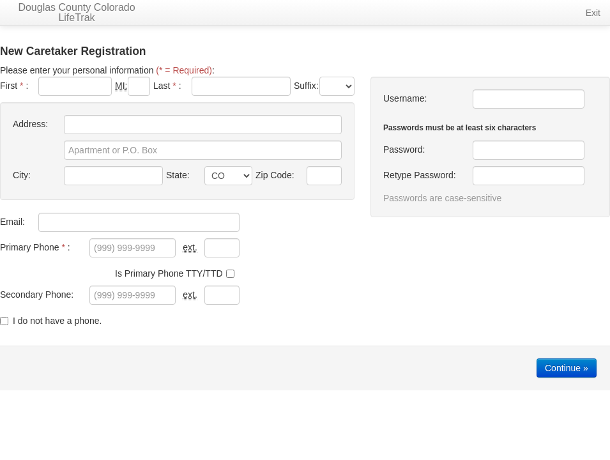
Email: (12, 222)
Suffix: (305, 85)
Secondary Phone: (36, 294)
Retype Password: (419, 175)
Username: (405, 98)
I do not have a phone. (51, 321)
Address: (30, 124)
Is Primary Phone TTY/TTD (174, 273)
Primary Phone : (35, 247)
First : (14, 85)
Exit (593, 13)
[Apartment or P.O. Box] (203, 150)
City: (22, 175)
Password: (404, 149)
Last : (167, 85)
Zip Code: (274, 175)
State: (178, 175)
